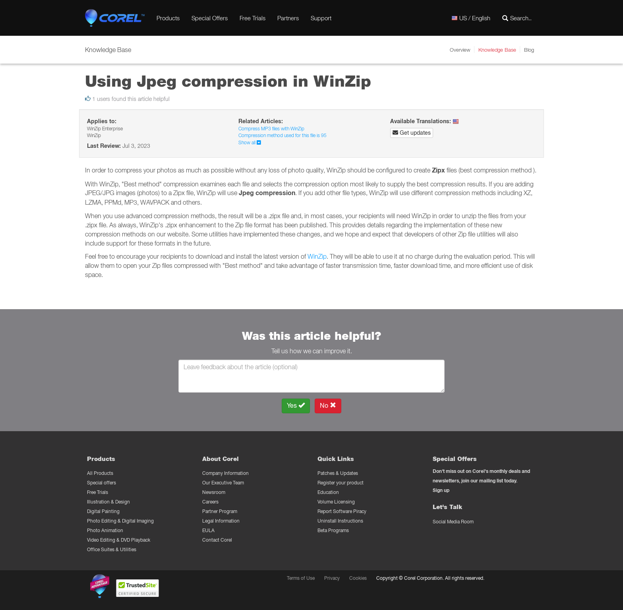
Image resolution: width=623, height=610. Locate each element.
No (328, 405)
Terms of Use (301, 578)
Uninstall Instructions (340, 521)
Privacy (332, 578)
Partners (288, 17)
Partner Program (219, 511)
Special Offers (210, 17)
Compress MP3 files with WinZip (271, 129)
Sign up (441, 490)
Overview (460, 49)
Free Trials (252, 17)
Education (328, 492)
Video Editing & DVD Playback (118, 540)
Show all (249, 142)
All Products (100, 473)
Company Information (225, 473)
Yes (296, 405)
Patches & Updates (337, 473)
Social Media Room (453, 522)
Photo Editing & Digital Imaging (120, 521)
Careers (210, 502)
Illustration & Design (108, 502)
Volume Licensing (336, 502)
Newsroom (213, 492)
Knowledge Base (497, 49)
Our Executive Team (223, 483)
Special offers (101, 483)
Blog (529, 49)
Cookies (358, 578)
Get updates (412, 132)
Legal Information (221, 521)
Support (321, 17)
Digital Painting (103, 511)
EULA (208, 530)
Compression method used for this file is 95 (282, 135)
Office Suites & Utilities (111, 549)
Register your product (340, 483)
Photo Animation (105, 530)
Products (168, 17)
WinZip (317, 256)
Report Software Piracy (341, 511)
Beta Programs (333, 530)
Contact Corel (217, 540)
